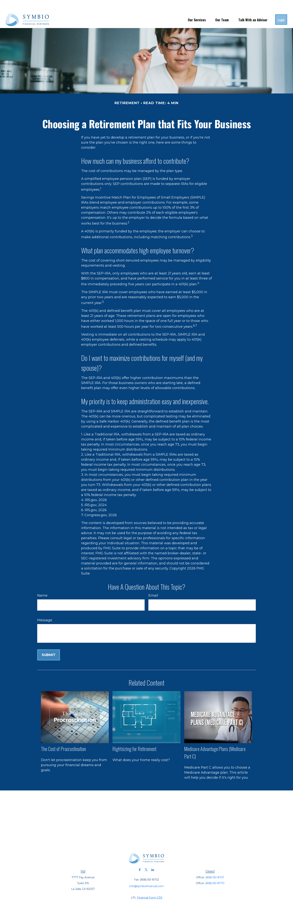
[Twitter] (146, 858)
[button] (197, 8)
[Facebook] (139, 858)
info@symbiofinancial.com (146, 875)
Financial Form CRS (149, 886)
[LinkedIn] (152, 858)
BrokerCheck (188, 893)
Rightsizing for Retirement (134, 737)
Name (42, 584)
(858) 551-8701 (214, 866)
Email (153, 584)
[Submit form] (48, 643)
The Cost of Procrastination (63, 737)
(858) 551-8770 (214, 872)
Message (44, 609)
